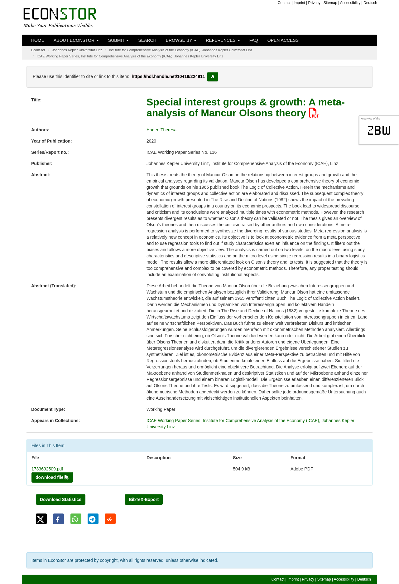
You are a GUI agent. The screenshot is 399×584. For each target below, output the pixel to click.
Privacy (314, 3)
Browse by (181, 40)
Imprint (299, 3)
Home (37, 40)
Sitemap (330, 3)
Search (147, 40)
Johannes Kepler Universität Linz (77, 50)
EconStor (38, 50)
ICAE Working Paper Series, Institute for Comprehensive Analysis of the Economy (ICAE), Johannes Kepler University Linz (130, 56)
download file (52, 477)
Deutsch (370, 3)
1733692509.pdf (47, 468)
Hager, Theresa (161, 129)
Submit (118, 40)
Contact (284, 3)
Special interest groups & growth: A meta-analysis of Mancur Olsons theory (246, 107)
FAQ (253, 40)
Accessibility (350, 3)
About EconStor (76, 40)
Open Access (283, 40)
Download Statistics (60, 499)
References (223, 40)
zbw (379, 130)
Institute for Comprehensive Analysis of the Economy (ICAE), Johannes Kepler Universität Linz (180, 50)
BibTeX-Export (144, 499)
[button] (41, 518)
